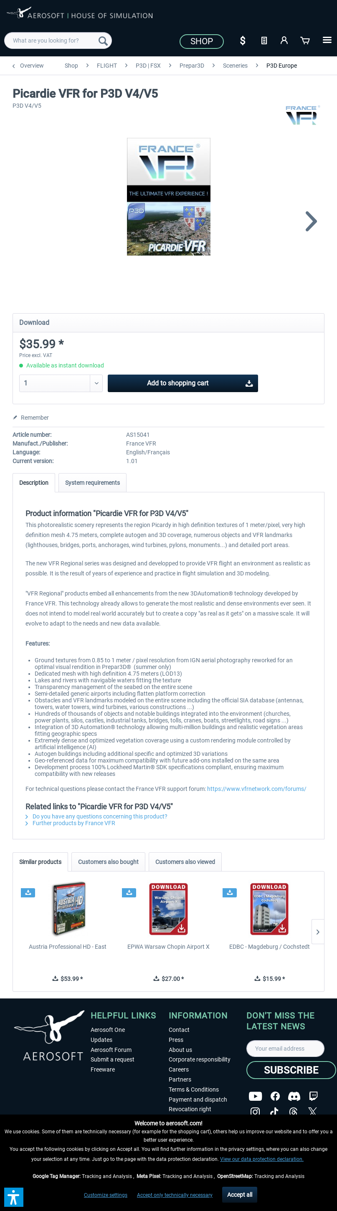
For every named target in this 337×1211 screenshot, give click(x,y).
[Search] (103, 40)
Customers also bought (108, 862)
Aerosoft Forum (111, 1049)
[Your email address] (285, 1048)
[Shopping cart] (305, 39)
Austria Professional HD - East (67, 946)
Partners (180, 1079)
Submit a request (112, 1059)
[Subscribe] (291, 1070)
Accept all (239, 1194)
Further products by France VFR (70, 823)
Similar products (40, 862)
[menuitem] (58, 40)
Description (33, 482)
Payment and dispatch (198, 1099)
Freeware (103, 1069)
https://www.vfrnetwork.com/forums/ (257, 788)
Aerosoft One (108, 1029)
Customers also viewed (185, 862)
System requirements (92, 482)
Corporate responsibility (200, 1059)
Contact (179, 1029)
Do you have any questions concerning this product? (96, 816)
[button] (13, 1197)
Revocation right (190, 1109)
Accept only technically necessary (175, 1195)
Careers (179, 1069)
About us (180, 1049)
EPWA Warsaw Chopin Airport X (168, 946)
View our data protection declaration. (262, 1159)
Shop (201, 41)
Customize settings (105, 1195)
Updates (101, 1039)
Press (176, 1039)
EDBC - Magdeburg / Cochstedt (269, 946)
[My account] (284, 39)
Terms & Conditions (194, 1089)
